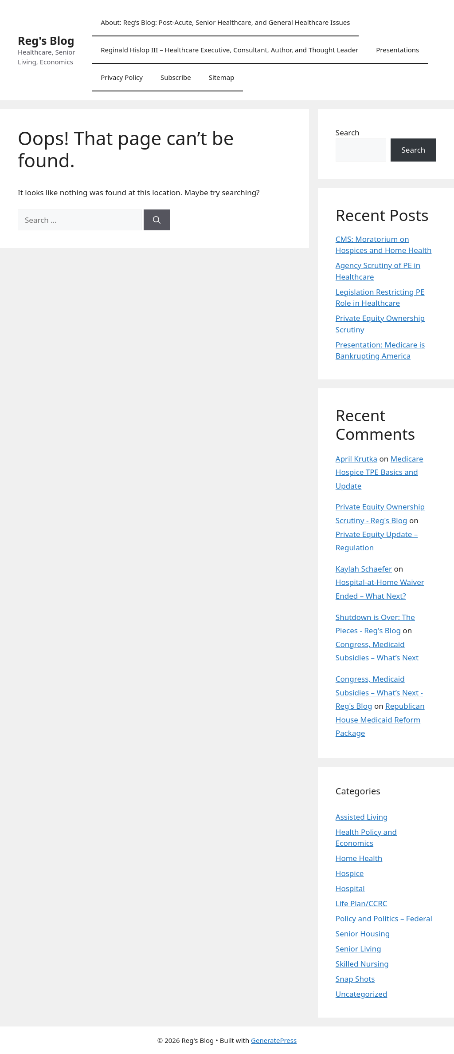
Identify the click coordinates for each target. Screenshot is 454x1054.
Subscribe (175, 77)
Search (348, 132)
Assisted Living (362, 817)
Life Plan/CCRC (361, 903)
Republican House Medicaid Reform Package (380, 719)
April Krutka (356, 459)
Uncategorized (361, 994)
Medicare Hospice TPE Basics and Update (379, 472)
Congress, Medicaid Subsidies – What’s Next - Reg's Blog (379, 692)
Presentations (397, 49)
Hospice (350, 873)
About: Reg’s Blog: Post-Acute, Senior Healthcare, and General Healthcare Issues (225, 22)
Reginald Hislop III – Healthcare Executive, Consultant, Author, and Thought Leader (229, 49)
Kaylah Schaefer (364, 569)
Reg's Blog (46, 40)
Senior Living (358, 948)
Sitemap (222, 77)
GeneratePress (274, 1040)
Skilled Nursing (362, 964)
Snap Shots (355, 979)
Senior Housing (363, 933)
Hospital (350, 888)
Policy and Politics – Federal (384, 918)
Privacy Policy (122, 77)
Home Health (359, 858)
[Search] (157, 220)
